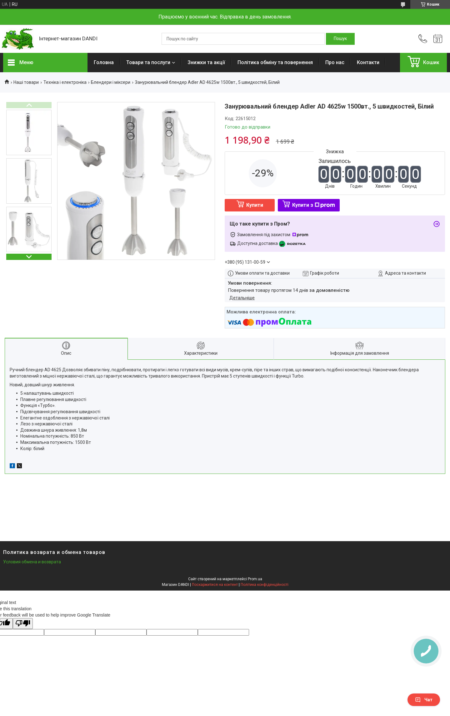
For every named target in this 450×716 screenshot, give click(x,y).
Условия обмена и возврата (32, 561)
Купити (254, 205)
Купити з (313, 205)
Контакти (368, 62)
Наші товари (26, 82)
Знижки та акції (206, 62)
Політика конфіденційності (264, 584)
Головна (104, 62)
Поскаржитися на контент (215, 584)
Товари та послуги (148, 62)
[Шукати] (340, 39)
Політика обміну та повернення (275, 62)
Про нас (334, 62)
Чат (423, 700)
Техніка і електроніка (65, 82)
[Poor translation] (23, 623)
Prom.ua (255, 579)
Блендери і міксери (110, 82)
